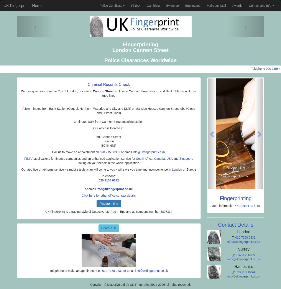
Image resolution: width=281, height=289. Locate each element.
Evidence (172, 5)
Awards (237, 5)
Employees (192, 5)
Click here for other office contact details (109, 195)
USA (169, 158)
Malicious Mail (216, 5)
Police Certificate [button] (112, 5)
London (177, 169)
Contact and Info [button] (261, 5)
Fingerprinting (108, 203)
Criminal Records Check (109, 84)
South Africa (144, 158)
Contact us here (249, 206)
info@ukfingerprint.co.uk (149, 152)
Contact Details (235, 225)
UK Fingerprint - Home (23, 5)
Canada (159, 158)
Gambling (153, 5)
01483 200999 (245, 255)
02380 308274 (245, 272)
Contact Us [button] (108, 228)
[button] (212, 133)
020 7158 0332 (110, 152)
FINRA (135, 5)
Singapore (186, 158)
